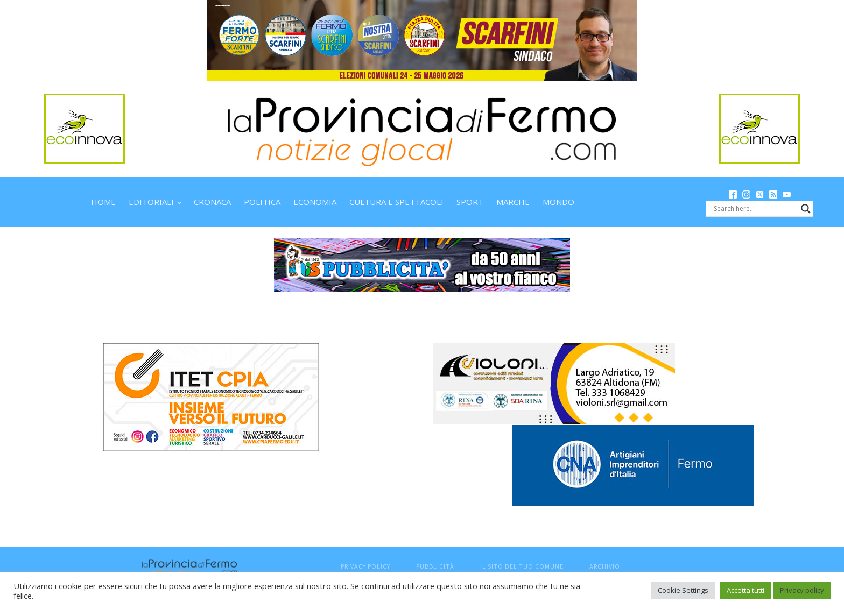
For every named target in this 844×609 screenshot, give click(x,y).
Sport (469, 201)
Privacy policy (802, 590)
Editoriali (151, 201)
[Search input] (755, 208)
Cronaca (212, 201)
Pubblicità (435, 566)
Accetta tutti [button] (745, 590)
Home (103, 201)
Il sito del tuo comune (522, 566)
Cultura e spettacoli (396, 201)
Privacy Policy (365, 566)
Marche (513, 201)
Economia (314, 201)
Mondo (558, 201)
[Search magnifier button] (805, 208)
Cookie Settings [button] (683, 590)
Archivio (604, 566)
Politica (262, 201)
